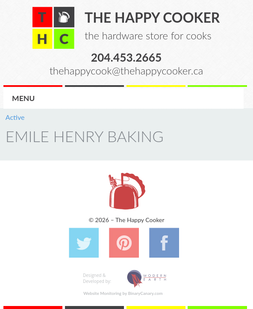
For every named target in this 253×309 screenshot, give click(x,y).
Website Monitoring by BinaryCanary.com (123, 293)
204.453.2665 (126, 57)
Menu (23, 98)
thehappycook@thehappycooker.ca (126, 70)
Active (15, 117)
